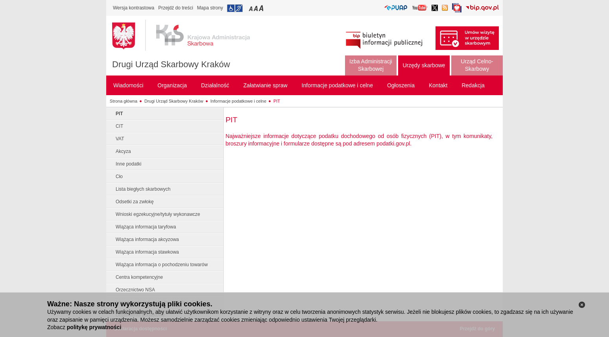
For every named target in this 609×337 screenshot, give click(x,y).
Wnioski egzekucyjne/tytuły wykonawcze (158, 214)
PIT (276, 101)
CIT (119, 126)
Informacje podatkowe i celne (238, 101)
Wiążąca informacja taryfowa (146, 227)
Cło (119, 176)
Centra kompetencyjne (139, 277)
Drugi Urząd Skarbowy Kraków (171, 64)
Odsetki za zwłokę (135, 201)
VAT (120, 139)
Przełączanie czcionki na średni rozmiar (256, 8)
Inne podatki (128, 164)
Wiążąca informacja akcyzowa (147, 239)
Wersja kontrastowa (133, 8)
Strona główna (123, 101)
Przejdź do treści (175, 8)
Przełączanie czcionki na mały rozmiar (251, 8)
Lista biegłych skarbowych (143, 189)
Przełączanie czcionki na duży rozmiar (262, 8)
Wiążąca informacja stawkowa (147, 252)
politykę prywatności (94, 327)
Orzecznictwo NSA (135, 290)
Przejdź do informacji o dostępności (235, 8)
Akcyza (123, 151)
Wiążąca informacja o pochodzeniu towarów (162, 264)
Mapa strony (210, 8)
